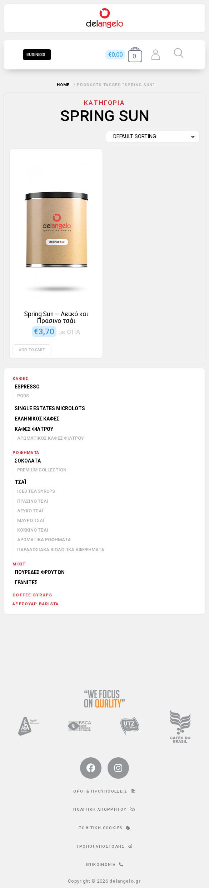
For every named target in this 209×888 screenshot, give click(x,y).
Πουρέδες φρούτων (40, 572)
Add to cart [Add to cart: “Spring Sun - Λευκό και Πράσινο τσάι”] (32, 350)
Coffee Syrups (33, 594)
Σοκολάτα (28, 461)
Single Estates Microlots (50, 408)
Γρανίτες (26, 582)
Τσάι (20, 482)
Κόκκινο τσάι (32, 530)
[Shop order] (151, 136)
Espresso (27, 387)
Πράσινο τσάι (32, 501)
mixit (19, 563)
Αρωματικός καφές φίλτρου (50, 438)
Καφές (21, 378)
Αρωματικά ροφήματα (44, 539)
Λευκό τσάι (30, 510)
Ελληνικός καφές (37, 419)
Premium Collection (41, 469)
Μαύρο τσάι (30, 520)
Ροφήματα (26, 452)
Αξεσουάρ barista (36, 603)
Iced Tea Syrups (36, 491)
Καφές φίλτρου (34, 429)
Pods (23, 395)
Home (63, 85)
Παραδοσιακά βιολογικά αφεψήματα (60, 549)
